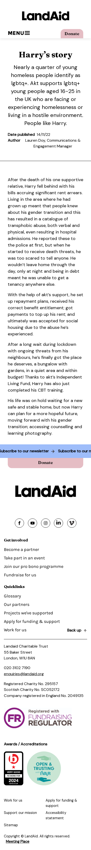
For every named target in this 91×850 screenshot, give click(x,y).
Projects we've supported (28, 613)
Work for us (15, 630)
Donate (72, 33)
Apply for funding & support (32, 621)
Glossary (12, 596)
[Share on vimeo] (71, 523)
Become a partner (21, 549)
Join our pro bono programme (33, 566)
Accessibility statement (56, 815)
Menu (19, 33)
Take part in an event (24, 558)
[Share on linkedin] (58, 523)
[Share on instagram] (45, 523)
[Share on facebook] (19, 523)
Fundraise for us (20, 575)
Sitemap (11, 825)
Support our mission (20, 813)
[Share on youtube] (32, 523)
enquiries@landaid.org (24, 673)
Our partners (16, 604)
